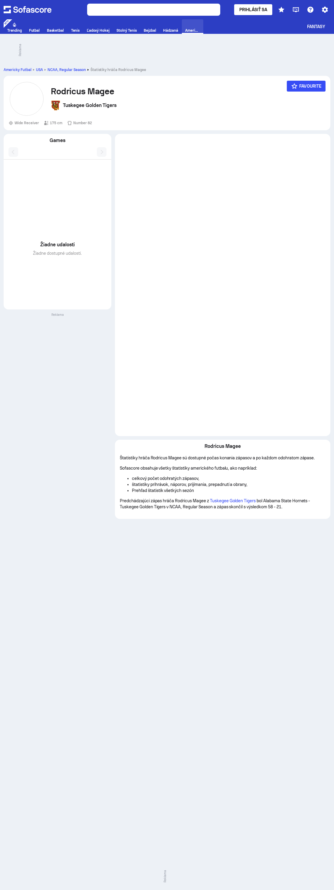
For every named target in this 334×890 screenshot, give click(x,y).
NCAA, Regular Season (66, 70)
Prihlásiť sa (253, 9)
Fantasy (316, 26)
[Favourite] (306, 86)
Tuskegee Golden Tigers (233, 500)
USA (39, 70)
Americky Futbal (17, 70)
